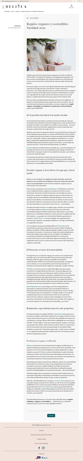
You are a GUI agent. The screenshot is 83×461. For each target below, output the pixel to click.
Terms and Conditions (41, 443)
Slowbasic (53, 189)
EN (74, 1)
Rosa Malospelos (32, 286)
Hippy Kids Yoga (59, 314)
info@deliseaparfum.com (10, 1)
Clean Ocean (38, 218)
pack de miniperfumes (46, 387)
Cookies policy (41, 439)
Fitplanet (45, 209)
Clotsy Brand (62, 226)
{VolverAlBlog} (34, 18)
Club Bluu (30, 269)
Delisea (29, 345)
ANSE (44, 354)
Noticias (51, 415)
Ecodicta (30, 148)
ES (79, 1)
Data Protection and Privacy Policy (41, 435)
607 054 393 (25, 1)
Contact (41, 430)
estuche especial (61, 381)
